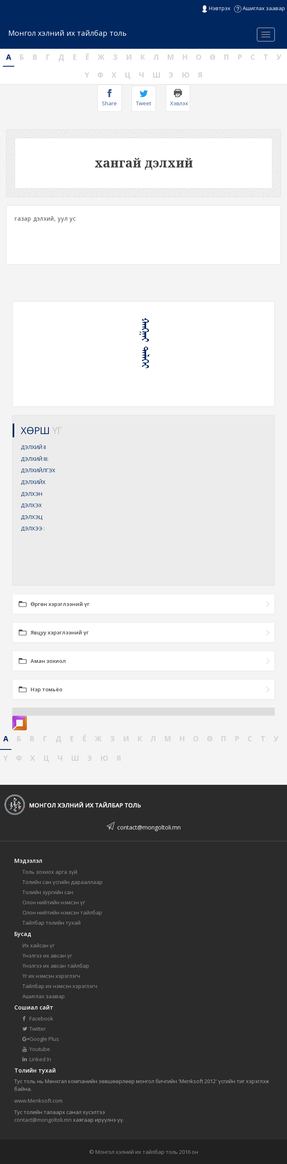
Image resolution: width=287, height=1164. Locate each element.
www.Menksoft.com (38, 1100)
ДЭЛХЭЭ (33, 528)
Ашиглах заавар (259, 8)
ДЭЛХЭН (31, 493)
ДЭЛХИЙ (33, 447)
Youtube (36, 1049)
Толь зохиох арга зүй (49, 871)
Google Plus (40, 1038)
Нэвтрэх (216, 8)
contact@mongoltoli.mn (149, 827)
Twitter (34, 1028)
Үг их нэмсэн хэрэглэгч (51, 975)
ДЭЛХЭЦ (31, 517)
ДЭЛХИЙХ (33, 482)
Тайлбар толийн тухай (51, 922)
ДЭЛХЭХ (31, 505)
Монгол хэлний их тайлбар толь (67, 33)
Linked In (36, 1059)
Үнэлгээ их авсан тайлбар (55, 965)
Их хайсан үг (38, 945)
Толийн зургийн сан (47, 892)
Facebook (37, 1018)
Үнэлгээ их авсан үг (47, 955)
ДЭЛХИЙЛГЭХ (38, 470)
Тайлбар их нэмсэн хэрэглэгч (59, 986)
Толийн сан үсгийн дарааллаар (62, 882)
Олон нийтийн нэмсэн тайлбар (62, 912)
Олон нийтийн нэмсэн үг (53, 902)
